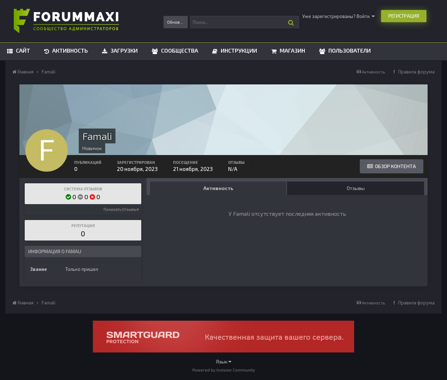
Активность (69, 50)
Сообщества (179, 50)
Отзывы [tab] (356, 188)
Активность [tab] (218, 188)
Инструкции (238, 50)
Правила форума (416, 72)
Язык (223, 361)
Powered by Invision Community (223, 369)
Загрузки (123, 50)
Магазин (291, 50)
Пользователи (349, 50)
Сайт (22, 50)
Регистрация (403, 16)
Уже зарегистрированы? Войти (338, 16)
